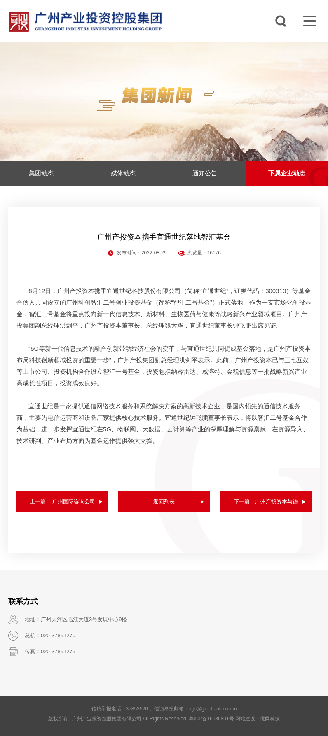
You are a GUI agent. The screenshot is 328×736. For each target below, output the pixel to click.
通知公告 (204, 173)
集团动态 (41, 173)
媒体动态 (123, 173)
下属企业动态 (286, 173)
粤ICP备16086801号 (211, 719)
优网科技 (270, 719)
